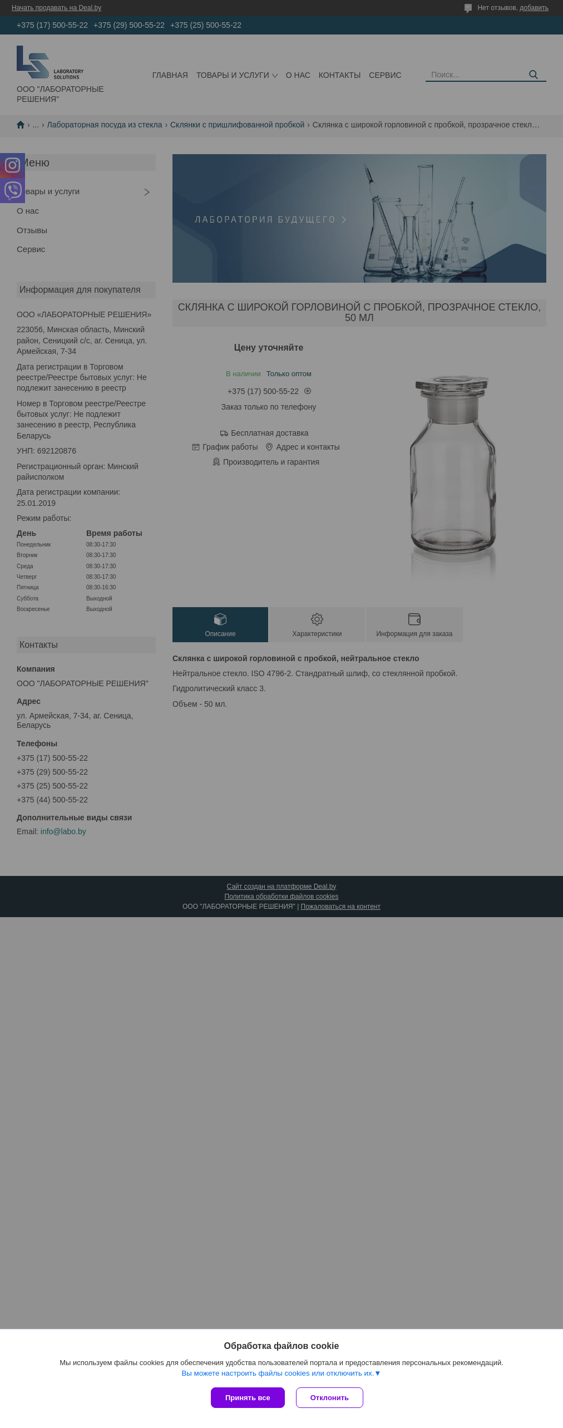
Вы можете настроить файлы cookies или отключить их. (277, 1373)
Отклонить (329, 1397)
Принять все (247, 1397)
